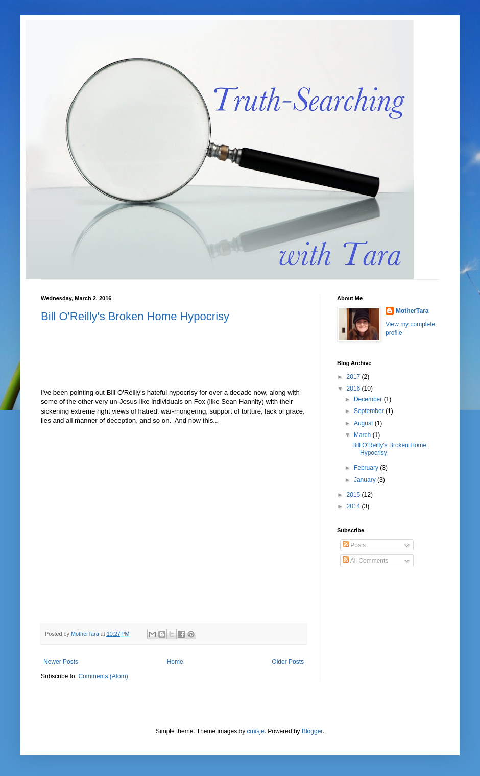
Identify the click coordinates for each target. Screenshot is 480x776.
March (363, 435)
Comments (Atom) (103, 676)
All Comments (365, 560)
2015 (354, 494)
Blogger (312, 731)
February (367, 467)
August (364, 423)
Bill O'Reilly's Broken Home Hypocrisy (135, 316)
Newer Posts (60, 661)
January (365, 479)
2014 (354, 506)
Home (175, 661)
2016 (354, 388)
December (369, 399)
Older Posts (288, 661)
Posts (354, 545)
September (370, 411)
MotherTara (412, 310)
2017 (354, 376)
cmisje (256, 731)
